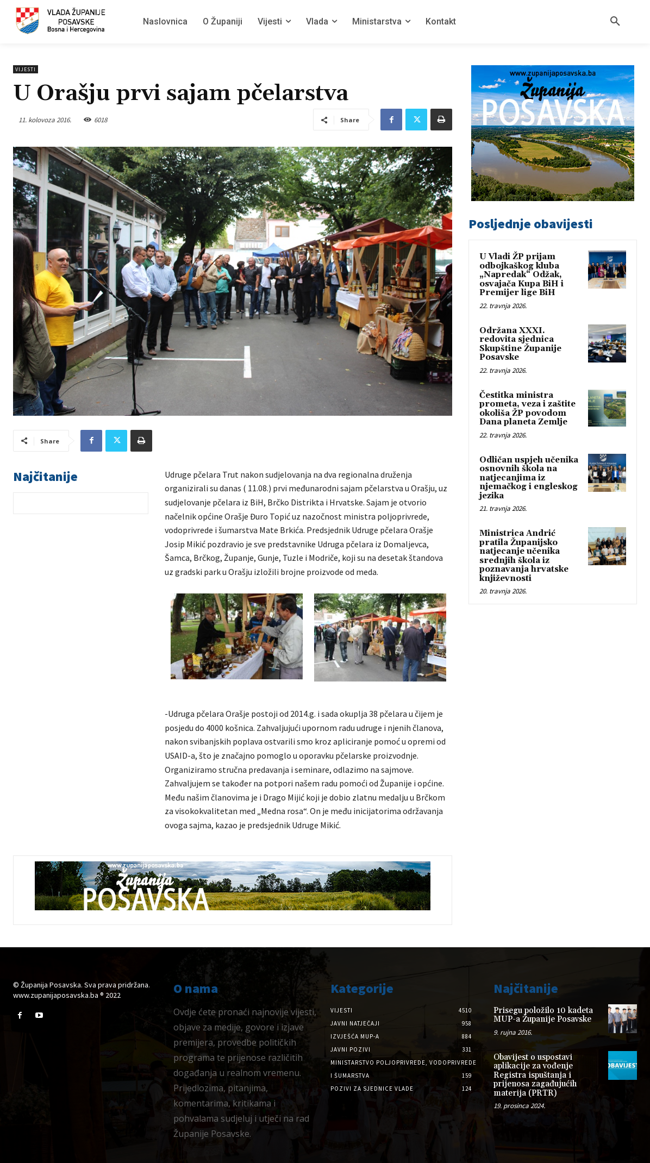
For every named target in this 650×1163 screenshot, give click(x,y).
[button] (615, 21)
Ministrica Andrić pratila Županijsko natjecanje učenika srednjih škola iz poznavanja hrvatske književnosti (523, 556)
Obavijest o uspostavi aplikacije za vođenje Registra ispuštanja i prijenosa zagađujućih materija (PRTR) (535, 1075)
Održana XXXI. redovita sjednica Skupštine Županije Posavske (520, 344)
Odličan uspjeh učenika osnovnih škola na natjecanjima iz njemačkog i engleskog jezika (528, 478)
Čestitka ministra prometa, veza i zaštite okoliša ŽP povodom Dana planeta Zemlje (527, 409)
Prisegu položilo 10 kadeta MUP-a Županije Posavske (543, 1015)
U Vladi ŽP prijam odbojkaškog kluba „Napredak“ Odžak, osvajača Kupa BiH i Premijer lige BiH (521, 275)
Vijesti (25, 69)
